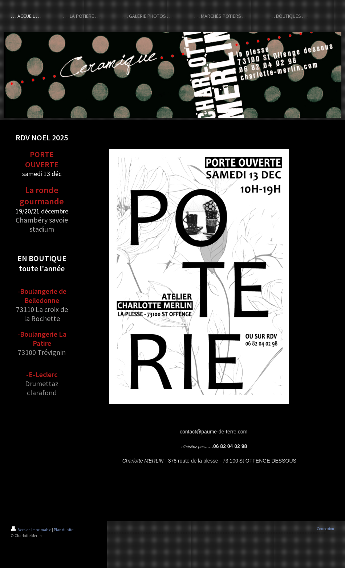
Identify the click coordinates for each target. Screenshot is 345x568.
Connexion (325, 528)
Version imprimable (31, 529)
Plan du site (63, 529)
